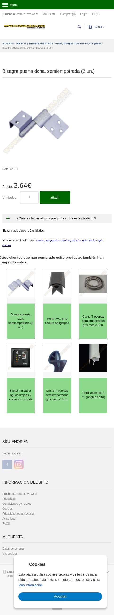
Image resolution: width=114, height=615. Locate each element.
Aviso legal (9, 518)
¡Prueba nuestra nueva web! (20, 14)
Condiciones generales (16, 503)
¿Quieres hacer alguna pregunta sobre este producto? (56, 218)
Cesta (96, 27)
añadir (54, 197)
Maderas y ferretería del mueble (34, 43)
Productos (8, 43)
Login (83, 14)
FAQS (96, 14)
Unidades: (9, 197)
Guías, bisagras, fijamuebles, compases (78, 43)
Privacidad (9, 498)
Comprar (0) (68, 14)
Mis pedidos (9, 553)
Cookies (7, 508)
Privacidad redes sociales (18, 513)
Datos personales (13, 548)
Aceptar (60, 596)
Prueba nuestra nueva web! (19, 493)
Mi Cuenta (49, 14)
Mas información (30, 585)
